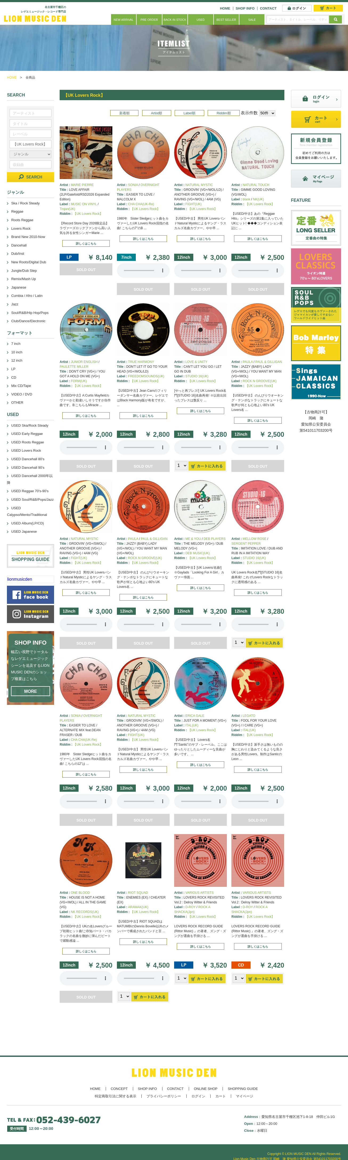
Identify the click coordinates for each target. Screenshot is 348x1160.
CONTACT (268, 8)
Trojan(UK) (67, 209)
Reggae (17, 211)
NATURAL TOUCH (256, 185)
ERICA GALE (194, 716)
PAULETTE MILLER (74, 367)
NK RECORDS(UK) (85, 912)
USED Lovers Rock (26, 450)
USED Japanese (24, 531)
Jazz (14, 304)
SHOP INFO (245, 8)
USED (200, 19)
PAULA (248, 362)
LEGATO (249, 716)
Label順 (189, 113)
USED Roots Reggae (27, 442)
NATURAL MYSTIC (199, 185)
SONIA (133, 185)
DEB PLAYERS (215, 539)
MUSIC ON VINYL (84, 204)
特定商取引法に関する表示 (115, 1096)
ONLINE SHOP (206, 1088)
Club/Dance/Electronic (28, 321)
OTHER (17, 403)
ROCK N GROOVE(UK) (259, 381)
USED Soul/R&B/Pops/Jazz (32, 500)
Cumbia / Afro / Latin (27, 296)
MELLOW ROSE (254, 539)
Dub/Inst (17, 254)
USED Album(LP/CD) (27, 523)
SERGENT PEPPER (246, 543)
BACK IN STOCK (175, 19)
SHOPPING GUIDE (243, 1088)
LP (13, 369)
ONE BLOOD (80, 893)
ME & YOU (193, 539)
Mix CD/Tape (21, 386)
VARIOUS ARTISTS (199, 893)
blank (246, 199)
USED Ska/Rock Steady (29, 425)
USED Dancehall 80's (27, 459)
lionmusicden (19, 579)
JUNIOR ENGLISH (84, 362)
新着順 (124, 113)
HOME (225, 8)
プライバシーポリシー (163, 1096)
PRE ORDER (149, 19)
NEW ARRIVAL (123, 19)
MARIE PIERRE (82, 185)
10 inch (16, 352)
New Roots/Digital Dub (28, 262)
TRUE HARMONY (141, 362)
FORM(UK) (79, 381)
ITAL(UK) (191, 725)
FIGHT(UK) (193, 204)
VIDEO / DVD (21, 394)
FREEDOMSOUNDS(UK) (146, 376)
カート (220, 1096)
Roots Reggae (22, 220)
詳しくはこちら (86, 243)
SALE (252, 19)
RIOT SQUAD (138, 893)
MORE (30, 691)
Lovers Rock (20, 229)
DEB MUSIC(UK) (197, 553)
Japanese (18, 287)
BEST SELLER (226, 19)
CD (13, 377)
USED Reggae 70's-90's (29, 491)
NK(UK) (258, 199)
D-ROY (190, 907)
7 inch (16, 344)
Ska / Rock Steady (25, 203)
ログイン (198, 1096)
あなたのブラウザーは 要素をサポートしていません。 (143, 270)
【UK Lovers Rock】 (88, 214)
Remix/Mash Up (23, 279)
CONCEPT (119, 1088)
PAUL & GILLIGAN (268, 362)
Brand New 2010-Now (28, 237)
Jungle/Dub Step (24, 271)
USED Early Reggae (27, 434)
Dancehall (19, 245)
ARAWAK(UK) (138, 907)
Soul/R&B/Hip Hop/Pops (29, 313)
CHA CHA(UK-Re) (141, 204)
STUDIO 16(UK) (196, 376)
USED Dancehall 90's (27, 468)
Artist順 (156, 113)
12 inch (16, 360)
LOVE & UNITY (196, 362)
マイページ (244, 1096)
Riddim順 (224, 113)
